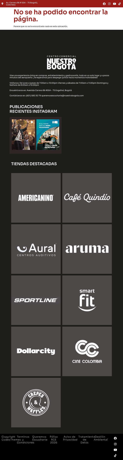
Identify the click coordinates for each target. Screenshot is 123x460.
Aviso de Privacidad (70, 438)
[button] (23, 134)
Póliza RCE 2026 (54, 439)
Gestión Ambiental (101, 438)
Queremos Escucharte (40, 438)
